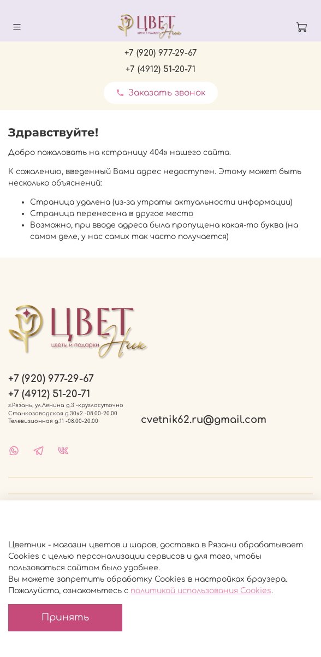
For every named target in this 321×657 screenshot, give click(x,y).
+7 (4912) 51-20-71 (160, 69)
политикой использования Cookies (200, 591)
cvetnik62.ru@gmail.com (203, 419)
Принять (65, 617)
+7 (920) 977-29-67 (160, 53)
